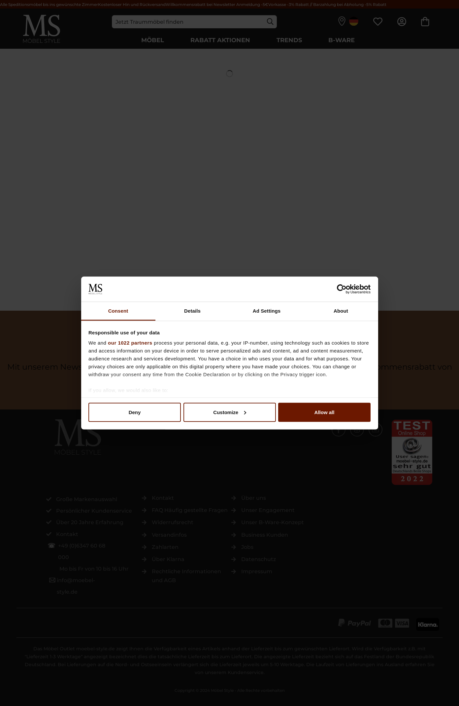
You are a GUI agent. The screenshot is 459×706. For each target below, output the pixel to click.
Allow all (324, 412)
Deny (135, 412)
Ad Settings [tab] (266, 311)
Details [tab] (192, 311)
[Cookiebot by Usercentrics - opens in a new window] (342, 289)
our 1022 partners (130, 343)
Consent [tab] (118, 311)
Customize (229, 412)
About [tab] (341, 311)
